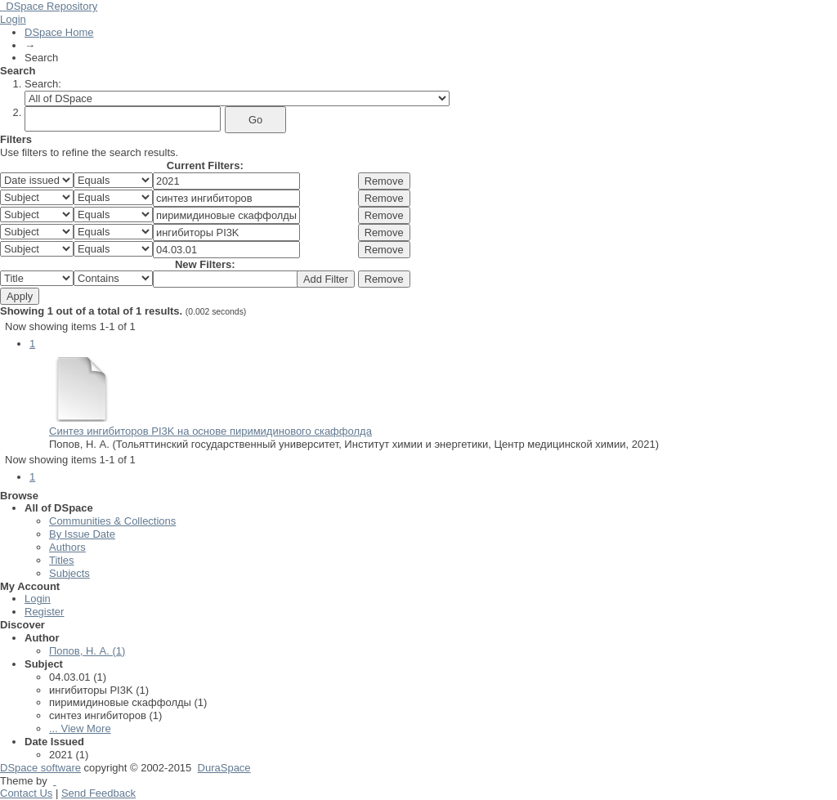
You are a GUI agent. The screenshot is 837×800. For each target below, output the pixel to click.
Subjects (69, 573)
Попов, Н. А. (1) (87, 651)
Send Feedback (98, 793)
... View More (80, 728)
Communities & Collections (112, 521)
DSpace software (40, 768)
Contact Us (26, 793)
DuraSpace (224, 768)
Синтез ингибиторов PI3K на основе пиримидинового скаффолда (210, 431)
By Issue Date (82, 534)
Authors (67, 547)
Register (44, 612)
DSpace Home (59, 32)
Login (13, 19)
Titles (61, 560)
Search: (43, 84)
